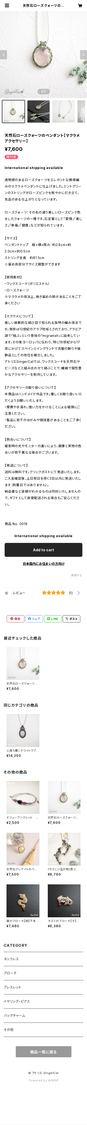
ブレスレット (12, 987)
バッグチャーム (14, 1015)
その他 (8, 1030)
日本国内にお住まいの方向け (43, 564)
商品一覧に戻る (43, 1052)
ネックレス (11, 959)
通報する (76, 575)
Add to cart (43, 550)
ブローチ (10, 973)
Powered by (43, 1080)
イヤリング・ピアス (17, 1001)
